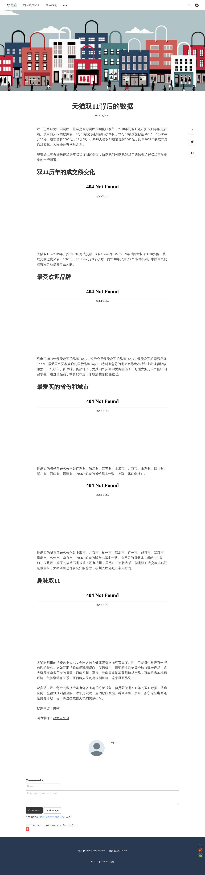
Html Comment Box (52, 817)
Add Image (52, 810)
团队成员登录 (31, 5)
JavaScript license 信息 (102, 861)
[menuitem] (11, 5)
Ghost (124, 850)
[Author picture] (97, 748)
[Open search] (190, 5)
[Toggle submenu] (65, 5)
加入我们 (51, 5)
